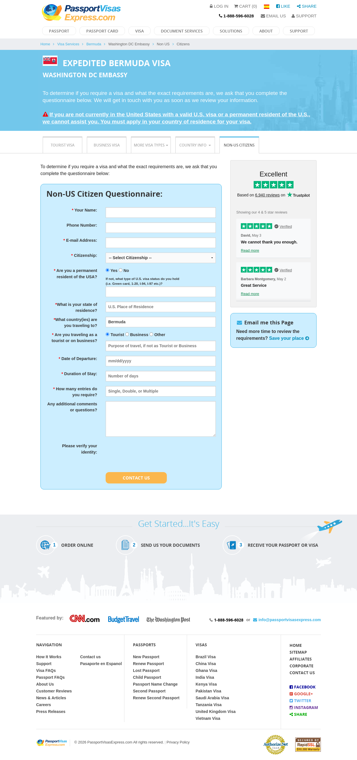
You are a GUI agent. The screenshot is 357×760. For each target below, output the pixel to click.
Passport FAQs (50, 677)
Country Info (195, 145)
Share (307, 6)
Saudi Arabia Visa (212, 698)
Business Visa (107, 145)
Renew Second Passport (156, 698)
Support (304, 15)
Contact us (90, 657)
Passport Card (102, 31)
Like (283, 6)
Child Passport (147, 677)
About (266, 31)
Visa (139, 31)
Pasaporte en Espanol (101, 663)
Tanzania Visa (208, 704)
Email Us (273, 15)
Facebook (302, 687)
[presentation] (149, 454)
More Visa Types (151, 145)
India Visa (205, 677)
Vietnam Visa (208, 718)
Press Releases (50, 711)
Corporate (301, 665)
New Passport (146, 657)
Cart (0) (245, 6)
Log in (219, 6)
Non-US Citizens (239, 145)
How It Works (48, 657)
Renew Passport (148, 663)
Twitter (300, 700)
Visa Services (68, 44)
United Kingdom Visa (216, 711)
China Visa (206, 663)
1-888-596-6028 (228, 620)
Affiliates (301, 659)
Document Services (182, 31)
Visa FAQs (46, 670)
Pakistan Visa (208, 691)
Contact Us (136, 478)
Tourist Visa (63, 145)
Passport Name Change (155, 684)
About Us (45, 684)
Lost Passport (146, 670)
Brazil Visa (206, 657)
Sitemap (298, 652)
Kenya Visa (206, 684)
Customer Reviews (54, 691)
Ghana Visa (206, 670)
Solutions (231, 31)
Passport (59, 31)
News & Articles (51, 698)
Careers (43, 704)
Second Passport (149, 691)
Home (45, 44)
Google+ (301, 693)
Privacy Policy (178, 742)
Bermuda (93, 44)
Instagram (304, 707)
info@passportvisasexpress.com (287, 619)
